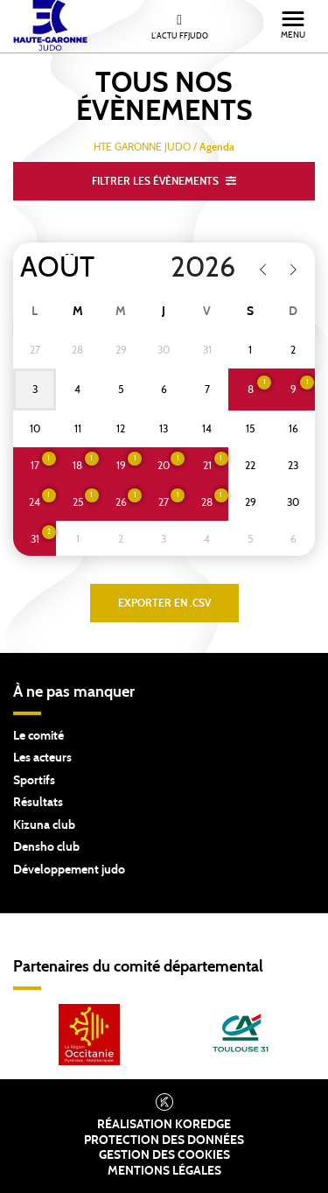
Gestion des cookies (164, 1155)
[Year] (192, 268)
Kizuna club (44, 825)
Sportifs (34, 781)
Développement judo (69, 870)
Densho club (46, 847)
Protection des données (164, 1140)
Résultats (38, 803)
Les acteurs (42, 758)
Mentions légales (164, 1171)
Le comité (38, 736)
